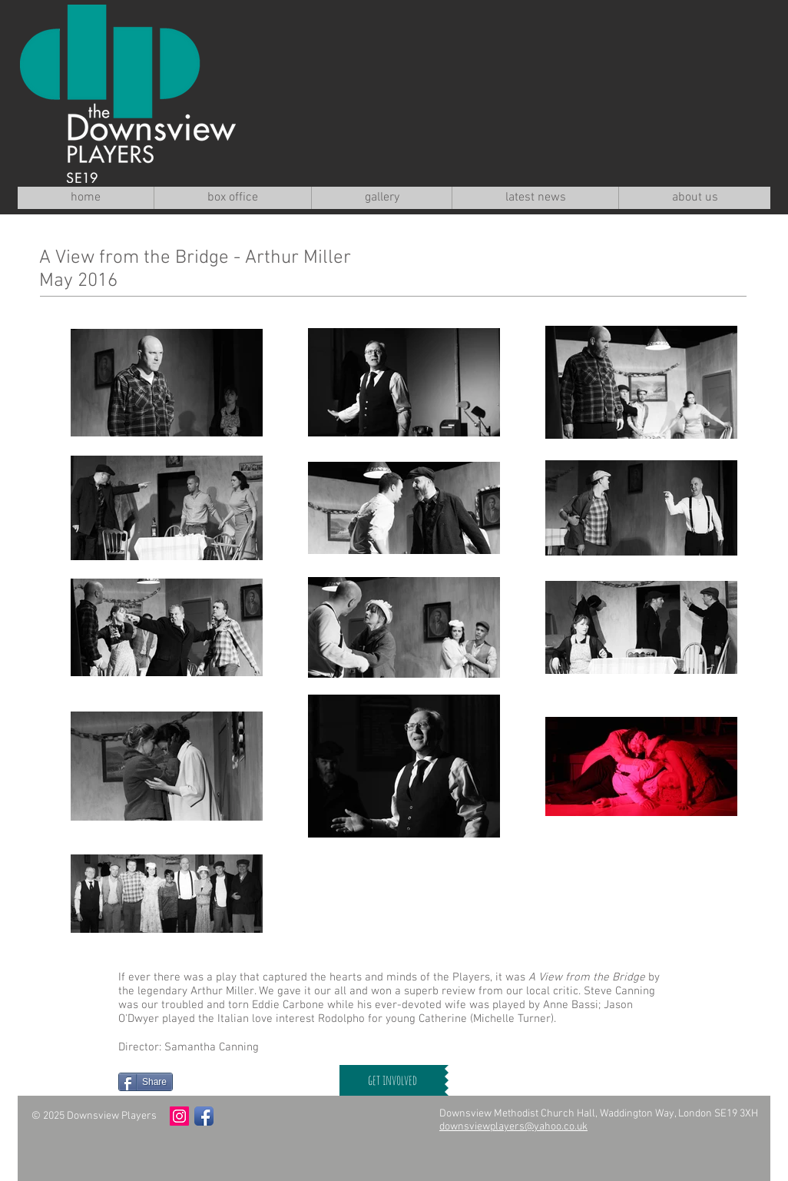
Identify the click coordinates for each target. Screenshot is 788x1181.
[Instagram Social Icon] (179, 1116)
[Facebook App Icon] (204, 1116)
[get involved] (392, 1080)
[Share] (145, 1082)
